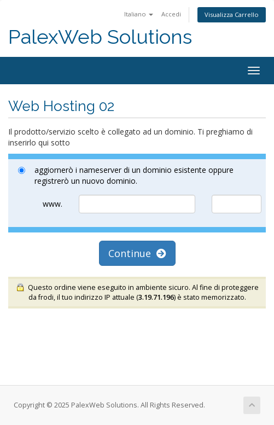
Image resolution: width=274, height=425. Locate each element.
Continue (137, 253)
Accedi (171, 14)
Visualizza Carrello (232, 14)
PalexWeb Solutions (100, 37)
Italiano (138, 14)
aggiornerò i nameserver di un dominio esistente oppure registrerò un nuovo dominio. (126, 175)
